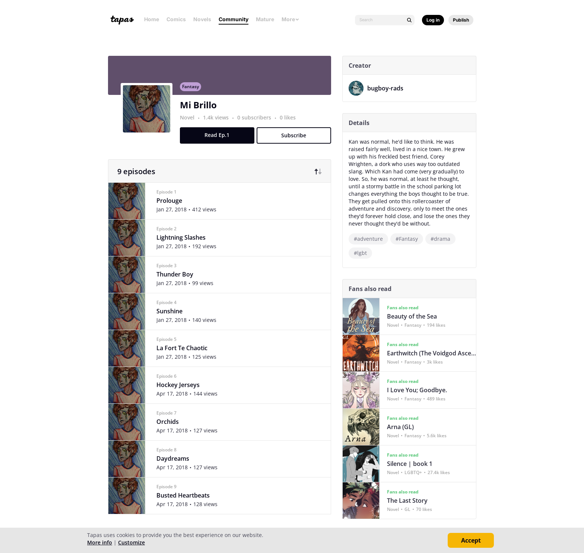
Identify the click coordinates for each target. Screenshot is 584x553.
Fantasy (193, 90)
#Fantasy (409, 238)
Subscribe (296, 139)
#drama (443, 238)
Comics (176, 19)
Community (233, 19)
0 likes (290, 121)
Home (151, 19)
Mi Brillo (200, 109)
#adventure (370, 238)
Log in (432, 20)
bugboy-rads (388, 88)
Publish (461, 20)
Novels (202, 19)
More (290, 19)
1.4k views (219, 121)
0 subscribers (257, 121)
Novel (189, 121)
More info (99, 542)
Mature (265, 19)
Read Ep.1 (219, 139)
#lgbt (362, 252)
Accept (471, 540)
